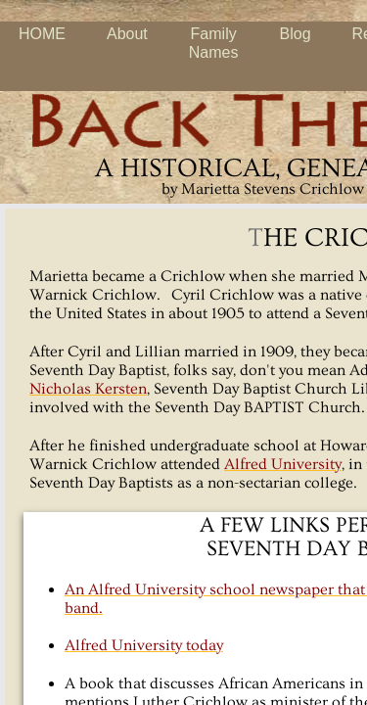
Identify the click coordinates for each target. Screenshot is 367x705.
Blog (295, 33)
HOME (42, 33)
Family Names (214, 43)
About (127, 33)
